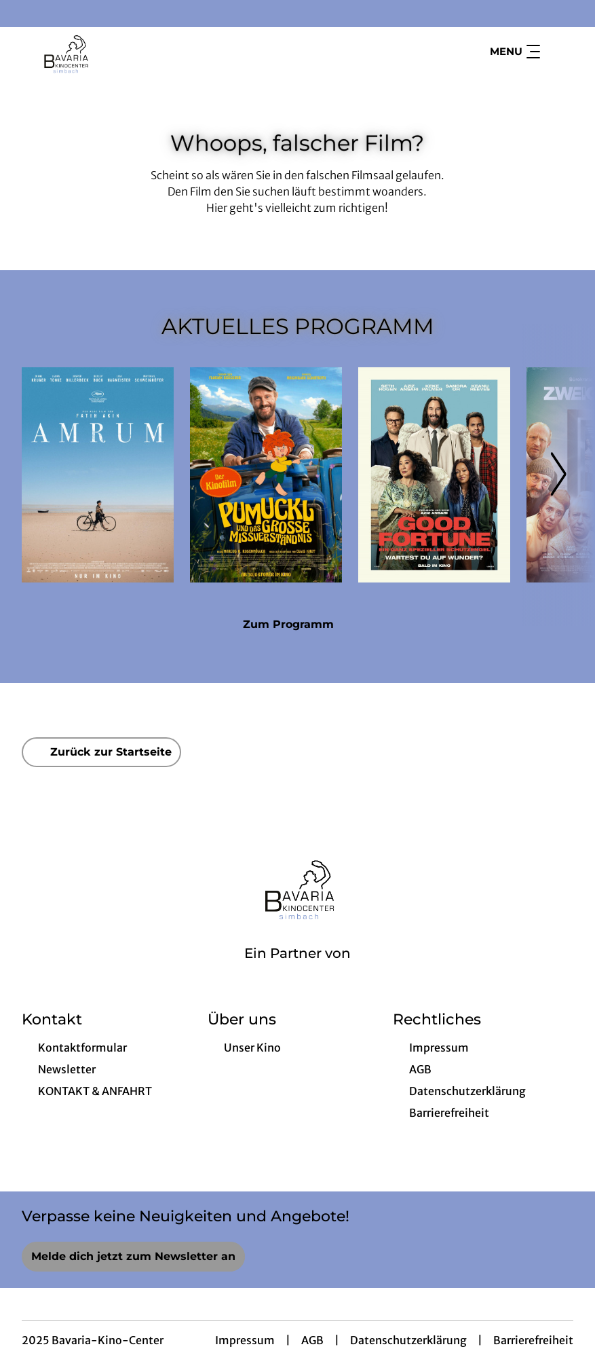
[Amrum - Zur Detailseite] (98, 474)
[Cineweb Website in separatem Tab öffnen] (297, 971)
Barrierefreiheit (533, 1340)
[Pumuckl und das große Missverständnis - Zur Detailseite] (266, 474)
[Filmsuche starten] (559, 51)
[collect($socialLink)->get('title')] (24, 13)
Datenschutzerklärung (408, 1340)
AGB (312, 1340)
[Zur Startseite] (117, 51)
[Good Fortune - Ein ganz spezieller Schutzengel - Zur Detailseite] (434, 474)
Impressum (245, 1340)
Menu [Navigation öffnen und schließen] (515, 51)
